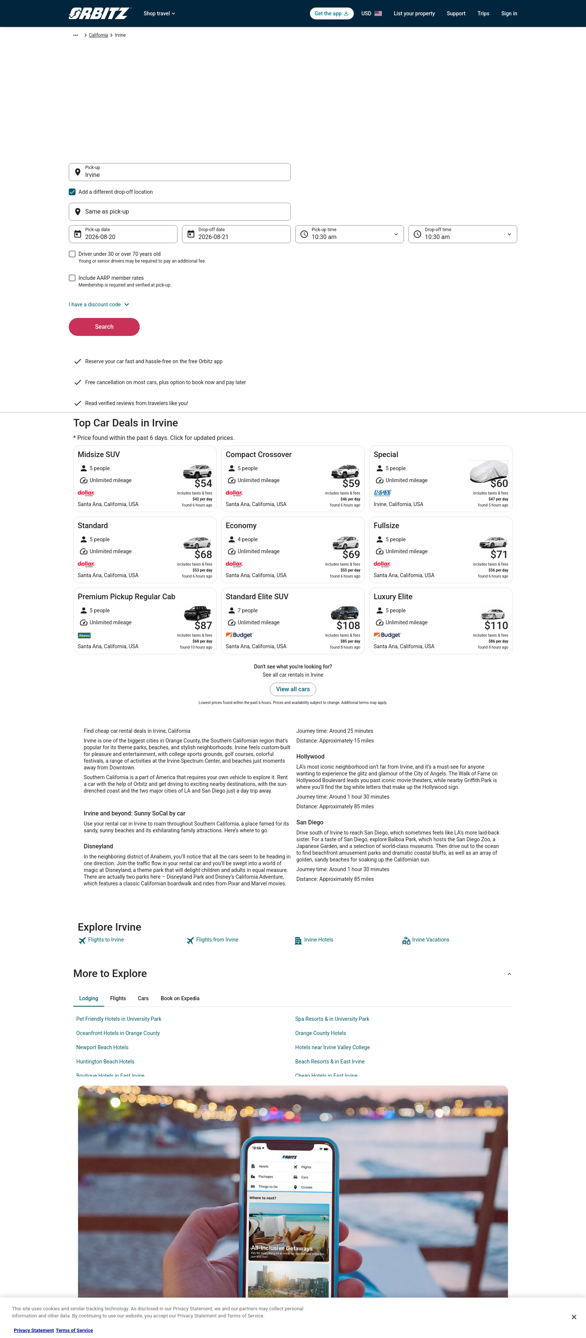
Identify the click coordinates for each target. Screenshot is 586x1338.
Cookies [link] (308, 1189)
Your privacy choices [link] (321, 1237)
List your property (414, 13)
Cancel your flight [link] (433, 1201)
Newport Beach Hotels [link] (102, 974)
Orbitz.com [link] (80, 36)
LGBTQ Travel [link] (198, 1261)
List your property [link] (86, 1201)
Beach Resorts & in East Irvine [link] (330, 988)
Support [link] (424, 1177)
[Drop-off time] (462, 198)
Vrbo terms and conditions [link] (326, 1213)
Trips (484, 13)
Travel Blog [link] (196, 1285)
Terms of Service (74, 1330)
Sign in (509, 13)
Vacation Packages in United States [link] (220, 1225)
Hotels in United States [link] (207, 1177)
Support (456, 13)
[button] (293, 268)
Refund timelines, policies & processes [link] (454, 1213)
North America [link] (139, 36)
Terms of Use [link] (313, 1201)
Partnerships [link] (81, 1213)
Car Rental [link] (108, 36)
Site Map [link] (77, 1249)
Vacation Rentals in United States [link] (218, 1189)
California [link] (226, 36)
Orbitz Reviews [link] (199, 1237)
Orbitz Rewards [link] (84, 1261)
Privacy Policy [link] (314, 1177)
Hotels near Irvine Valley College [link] (332, 974)
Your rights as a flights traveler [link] (446, 1237)
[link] (131, 867)
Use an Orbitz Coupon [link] (438, 1225)
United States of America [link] (185, 36)
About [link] (75, 1177)
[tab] (88, 925)
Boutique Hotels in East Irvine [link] (110, 1002)
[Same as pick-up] (406, 176)
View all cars (293, 615)
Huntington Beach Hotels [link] (105, 988)
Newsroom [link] (79, 1225)
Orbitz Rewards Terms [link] (322, 1225)
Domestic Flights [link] (201, 1213)
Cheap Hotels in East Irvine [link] (326, 1002)
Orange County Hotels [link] (320, 960)
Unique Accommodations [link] (210, 1273)
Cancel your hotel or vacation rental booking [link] (460, 1189)
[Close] (574, 1317)
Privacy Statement (34, 1330)
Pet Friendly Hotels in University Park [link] (118, 946)
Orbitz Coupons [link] (200, 1249)
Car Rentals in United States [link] (212, 1201)
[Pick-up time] (349, 198)
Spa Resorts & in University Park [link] (332, 946)
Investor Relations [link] (87, 1237)
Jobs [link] (73, 1189)
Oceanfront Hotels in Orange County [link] (118, 960)
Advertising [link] (80, 1273)
